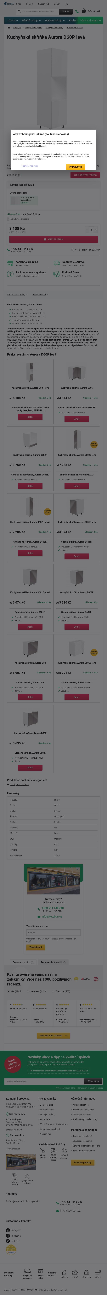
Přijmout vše (75, 167)
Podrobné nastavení (30, 166)
